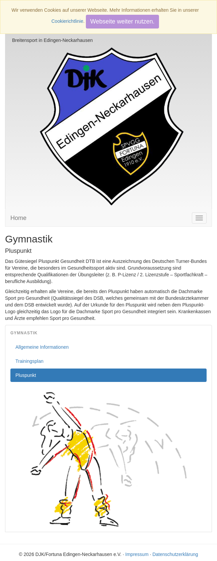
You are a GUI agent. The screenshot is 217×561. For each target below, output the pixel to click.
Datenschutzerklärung (175, 554)
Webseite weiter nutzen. (122, 21)
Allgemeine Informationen (42, 347)
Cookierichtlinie (67, 21)
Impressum (137, 554)
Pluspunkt (25, 375)
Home (18, 218)
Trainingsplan (29, 361)
